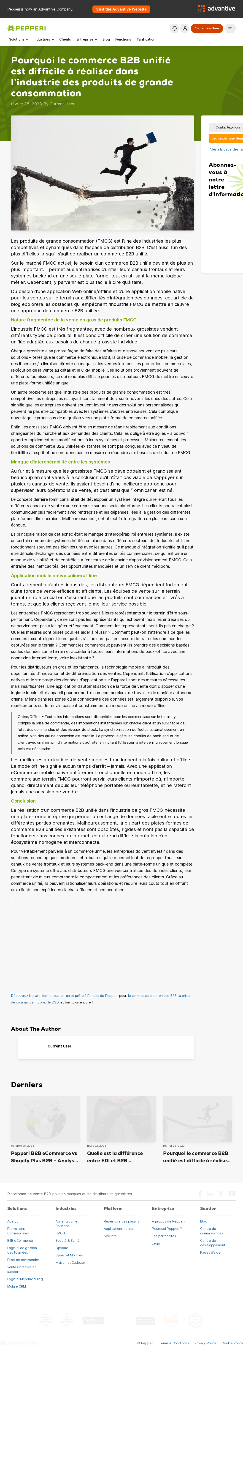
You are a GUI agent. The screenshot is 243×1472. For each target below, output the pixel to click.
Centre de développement (212, 1243)
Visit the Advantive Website (121, 9)
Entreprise (87, 39)
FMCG (60, 1233)
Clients (65, 39)
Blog (106, 39)
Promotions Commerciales (18, 1231)
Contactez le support (174, 28)
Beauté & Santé (68, 1240)
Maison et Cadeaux (71, 1262)
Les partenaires (164, 1236)
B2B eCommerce (20, 1240)
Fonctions (123, 39)
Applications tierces (119, 1229)
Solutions (19, 39)
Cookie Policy (232, 1343)
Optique (62, 1248)
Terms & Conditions (174, 1343)
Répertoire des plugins (121, 1221)
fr (230, 28)
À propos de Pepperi (168, 1221)
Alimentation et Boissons (67, 1223)
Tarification (146, 39)
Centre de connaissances (211, 1231)
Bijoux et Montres (69, 1255)
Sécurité (110, 1236)
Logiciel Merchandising (25, 1279)
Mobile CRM (16, 1286)
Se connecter (185, 28)
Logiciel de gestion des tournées (22, 1250)
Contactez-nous (206, 28)
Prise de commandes (23, 1260)
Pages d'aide (210, 1252)
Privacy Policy (205, 1343)
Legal (156, 1243)
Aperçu (13, 1221)
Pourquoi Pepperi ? (167, 1229)
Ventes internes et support (21, 1269)
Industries (44, 39)
